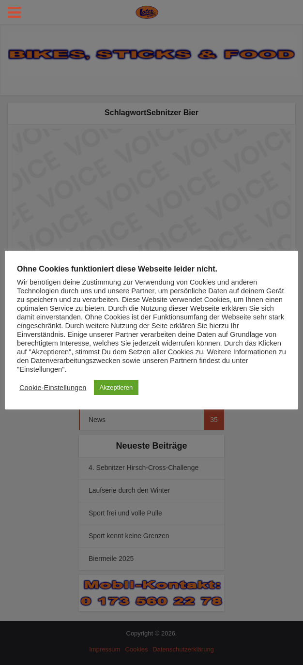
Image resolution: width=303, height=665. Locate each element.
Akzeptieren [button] (116, 387)
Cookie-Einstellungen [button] (53, 388)
